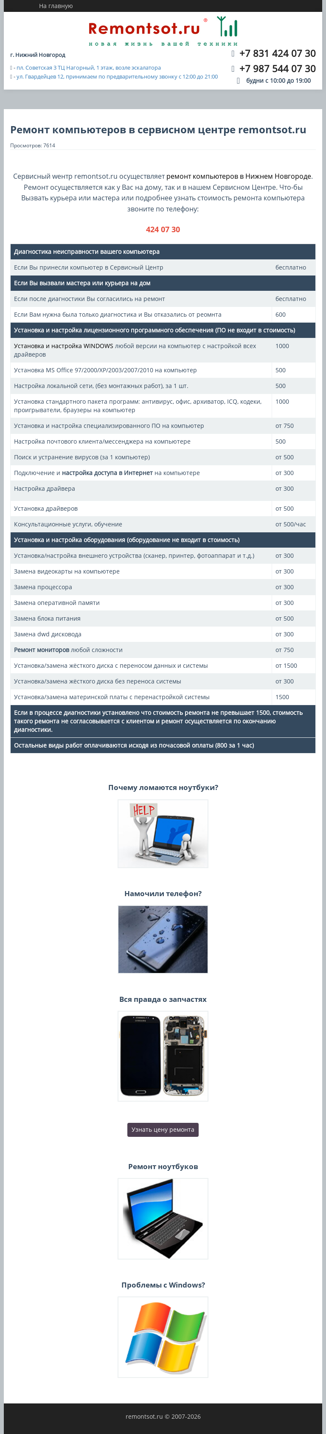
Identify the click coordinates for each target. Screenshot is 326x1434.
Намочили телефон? (163, 893)
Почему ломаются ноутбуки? (163, 787)
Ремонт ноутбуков (163, 1166)
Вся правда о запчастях (163, 999)
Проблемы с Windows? (163, 1285)
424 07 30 (163, 229)
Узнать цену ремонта (163, 1129)
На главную (56, 6)
